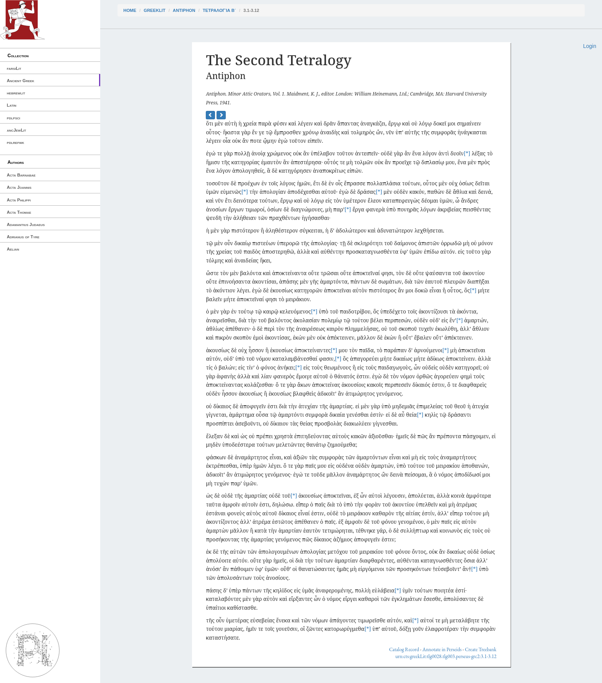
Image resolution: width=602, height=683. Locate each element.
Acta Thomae (19, 212)
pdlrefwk (15, 142)
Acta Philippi (19, 200)
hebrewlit (16, 93)
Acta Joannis (19, 187)
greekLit (154, 10)
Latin (12, 105)
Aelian (13, 249)
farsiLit (14, 68)
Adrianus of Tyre (23, 236)
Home (129, 10)
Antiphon (184, 10)
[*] (467, 153)
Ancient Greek (21, 80)
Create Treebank (480, 649)
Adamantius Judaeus (26, 224)
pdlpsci (13, 117)
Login (589, 46)
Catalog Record (404, 649)
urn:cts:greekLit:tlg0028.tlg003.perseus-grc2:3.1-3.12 (445, 656)
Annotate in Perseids (441, 649)
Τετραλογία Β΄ (219, 10)
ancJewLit (16, 130)
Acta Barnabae (21, 175)
